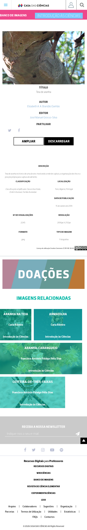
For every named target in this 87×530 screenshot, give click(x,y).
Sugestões (51, 506)
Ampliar (28, 141)
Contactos (49, 517)
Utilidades (56, 512)
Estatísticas (73, 512)
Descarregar (59, 141)
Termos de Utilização (34, 512)
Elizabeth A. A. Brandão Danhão (43, 106)
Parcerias (13, 512)
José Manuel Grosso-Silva (43, 117)
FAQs (38, 517)
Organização (69, 506)
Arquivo (15, 506)
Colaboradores (33, 506)
